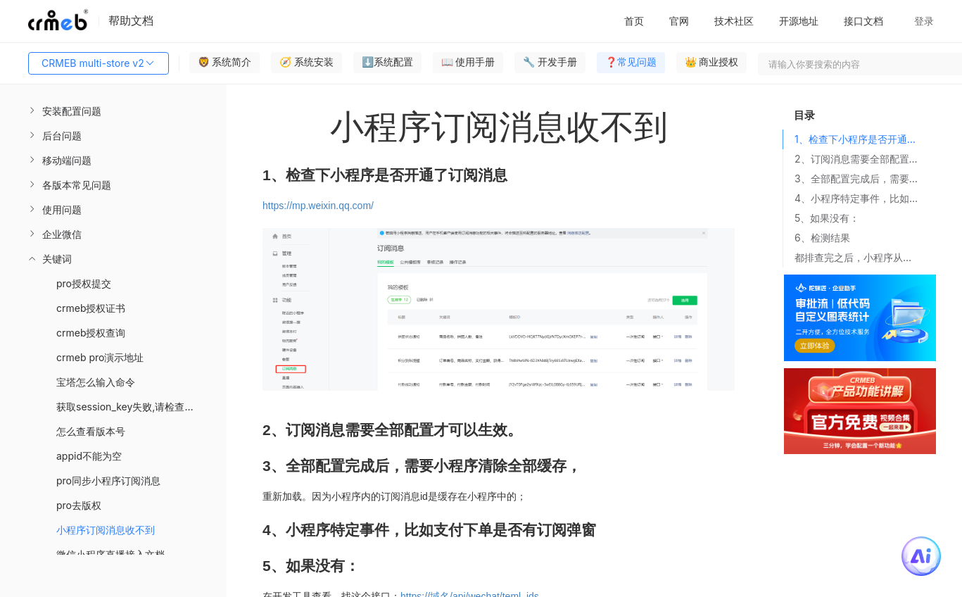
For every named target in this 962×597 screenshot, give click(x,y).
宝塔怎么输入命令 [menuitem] (95, 382)
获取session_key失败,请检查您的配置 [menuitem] (140, 407)
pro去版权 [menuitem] (78, 505)
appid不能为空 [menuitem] (89, 456)
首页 (634, 21)
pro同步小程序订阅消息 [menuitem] (108, 480)
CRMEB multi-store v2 (99, 63)
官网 (679, 21)
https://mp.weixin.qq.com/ (318, 205)
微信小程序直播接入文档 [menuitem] (110, 554)
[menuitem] (113, 111)
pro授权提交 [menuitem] (83, 283)
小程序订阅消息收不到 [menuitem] (105, 530)
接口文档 (863, 21)
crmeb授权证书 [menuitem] (91, 308)
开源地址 (798, 21)
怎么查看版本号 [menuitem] (90, 431)
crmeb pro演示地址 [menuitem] (100, 357)
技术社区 (734, 21)
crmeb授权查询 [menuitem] (91, 333)
